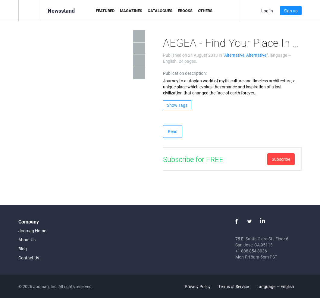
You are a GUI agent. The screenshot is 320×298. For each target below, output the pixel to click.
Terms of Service (233, 286)
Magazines (131, 10)
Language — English (278, 286)
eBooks (185, 10)
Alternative (234, 55)
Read (172, 131)
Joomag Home (32, 230)
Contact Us (28, 258)
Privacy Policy (198, 286)
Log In (267, 11)
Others (205, 10)
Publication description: (185, 73)
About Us (27, 240)
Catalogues (160, 10)
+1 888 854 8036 (251, 251)
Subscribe (281, 159)
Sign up (291, 11)
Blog (22, 249)
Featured (105, 10)
